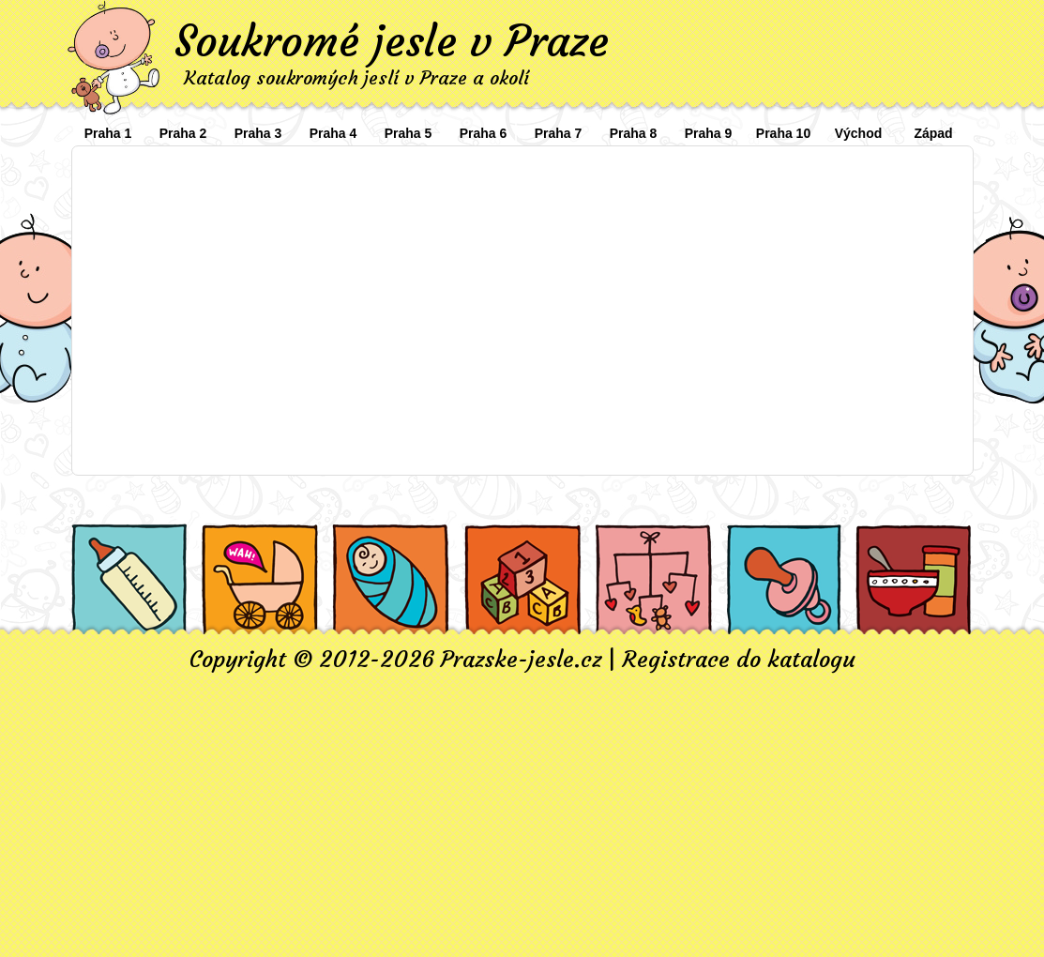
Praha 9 (709, 133)
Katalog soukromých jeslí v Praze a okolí (356, 77)
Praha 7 (559, 133)
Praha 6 (483, 133)
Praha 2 (183, 133)
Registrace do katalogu (738, 660)
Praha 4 (333, 133)
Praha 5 (408, 133)
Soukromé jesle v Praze (391, 41)
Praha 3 (258, 133)
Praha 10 (783, 133)
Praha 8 (634, 133)
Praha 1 (108, 133)
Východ (859, 133)
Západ (933, 133)
